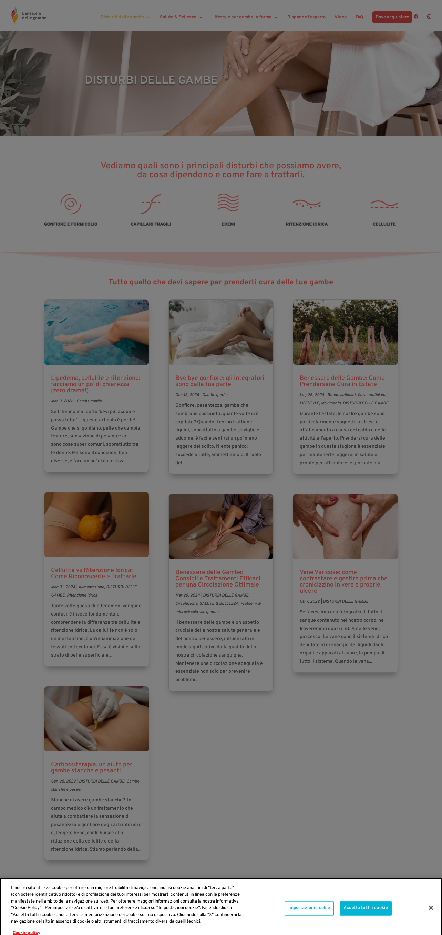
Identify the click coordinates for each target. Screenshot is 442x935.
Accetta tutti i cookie (365, 917)
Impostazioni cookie (309, 917)
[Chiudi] (431, 917)
